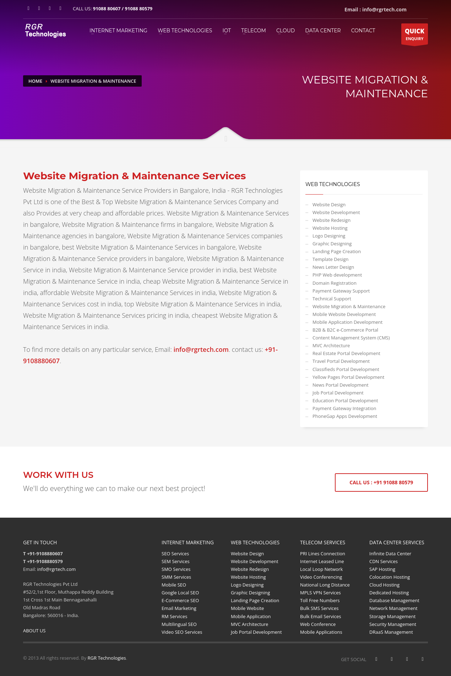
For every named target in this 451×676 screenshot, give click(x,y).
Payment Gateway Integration (344, 408)
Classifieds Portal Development (346, 369)
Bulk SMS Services (319, 608)
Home (35, 81)
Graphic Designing (332, 243)
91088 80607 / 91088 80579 (123, 8)
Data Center (323, 30)
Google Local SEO (180, 592)
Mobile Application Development (347, 322)
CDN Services (383, 561)
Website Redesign (332, 220)
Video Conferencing (321, 577)
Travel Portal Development (341, 361)
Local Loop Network (321, 569)
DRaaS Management (391, 632)
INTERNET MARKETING (118, 30)
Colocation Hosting (389, 577)
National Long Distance (325, 585)
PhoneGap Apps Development (345, 416)
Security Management (392, 624)
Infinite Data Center (390, 553)
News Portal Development (341, 385)
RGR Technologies (107, 658)
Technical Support (332, 298)
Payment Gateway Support (341, 291)
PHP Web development (337, 275)
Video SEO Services (182, 632)
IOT (226, 30)
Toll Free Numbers (319, 600)
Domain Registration (335, 283)
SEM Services (176, 561)
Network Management (393, 608)
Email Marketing (179, 608)
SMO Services (176, 569)
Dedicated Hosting (389, 592)
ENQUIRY (414, 36)
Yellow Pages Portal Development (348, 377)
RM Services (174, 616)
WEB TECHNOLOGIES (185, 30)
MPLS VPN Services (320, 592)
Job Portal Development (338, 392)
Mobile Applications (321, 632)
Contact (363, 30)
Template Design (331, 259)
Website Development (336, 212)
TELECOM (253, 30)
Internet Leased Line (322, 561)
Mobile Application (251, 616)
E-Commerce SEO (180, 600)
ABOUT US (34, 630)
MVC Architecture (331, 345)
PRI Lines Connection (322, 553)
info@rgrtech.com (56, 569)
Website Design (329, 204)
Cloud (285, 30)
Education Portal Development (345, 400)
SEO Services (175, 553)
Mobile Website (247, 608)
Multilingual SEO (179, 624)
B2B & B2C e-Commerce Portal (345, 330)
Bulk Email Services (320, 616)
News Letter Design (333, 267)
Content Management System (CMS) (351, 337)
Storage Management (392, 616)
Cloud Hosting (384, 585)
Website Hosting (330, 228)
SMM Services (176, 577)
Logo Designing (329, 236)
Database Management (394, 600)
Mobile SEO (174, 585)
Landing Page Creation (337, 251)
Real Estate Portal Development (346, 353)
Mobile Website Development (344, 314)
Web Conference (318, 624)
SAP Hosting (382, 569)
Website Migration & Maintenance (349, 306)
